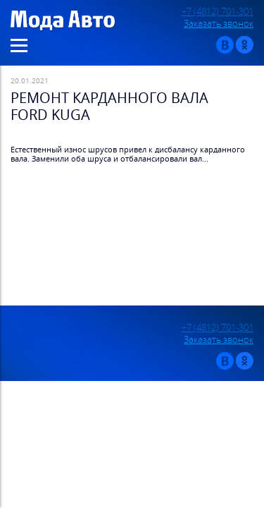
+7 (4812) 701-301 (217, 12)
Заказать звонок (218, 24)
